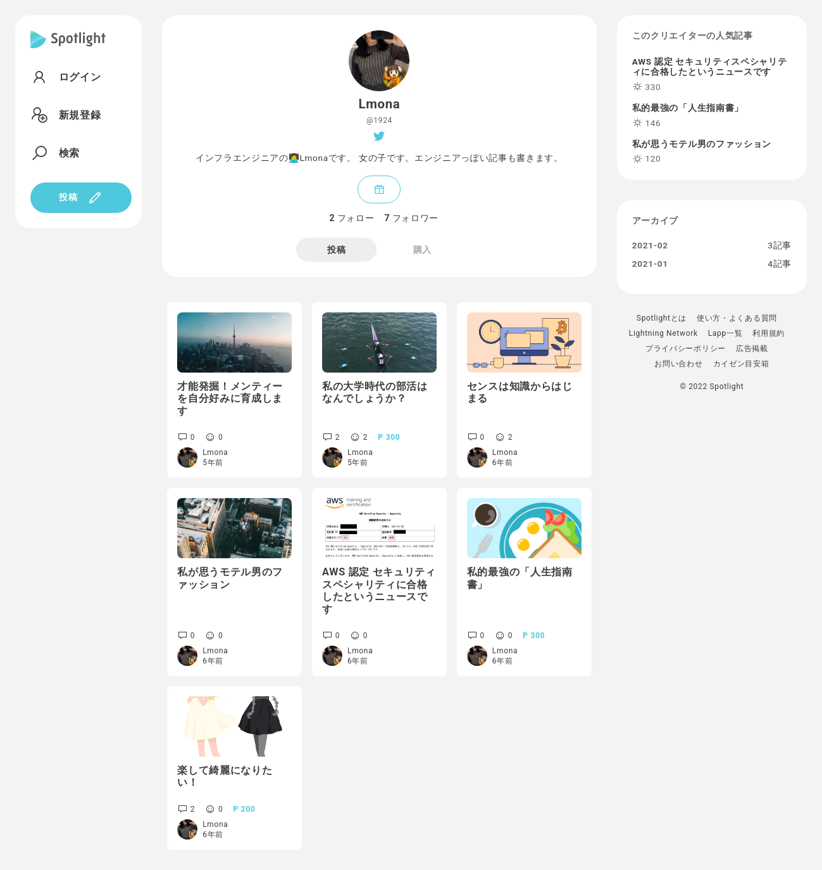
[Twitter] (379, 136)
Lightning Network (663, 333)
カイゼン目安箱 (741, 364)
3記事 (780, 245)
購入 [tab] (422, 250)
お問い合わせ (678, 364)
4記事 (780, 264)
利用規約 (768, 333)
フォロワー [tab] (411, 218)
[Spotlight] (68, 49)
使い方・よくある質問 (737, 318)
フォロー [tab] (352, 218)
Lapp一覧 (725, 333)
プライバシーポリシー (685, 348)
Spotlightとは (662, 318)
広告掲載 (752, 348)
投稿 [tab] (336, 250)
